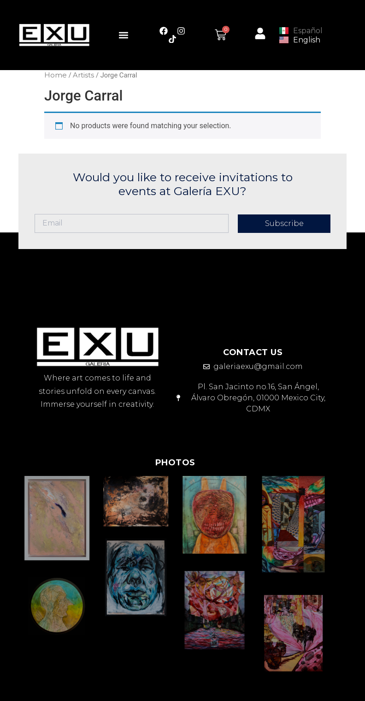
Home (55, 75)
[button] (123, 34)
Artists (83, 75)
